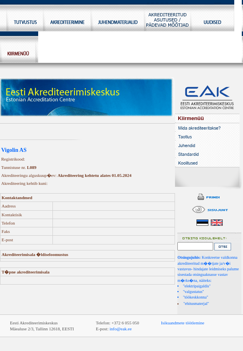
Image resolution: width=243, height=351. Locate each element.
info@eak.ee (120, 328)
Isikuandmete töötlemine (182, 322)
